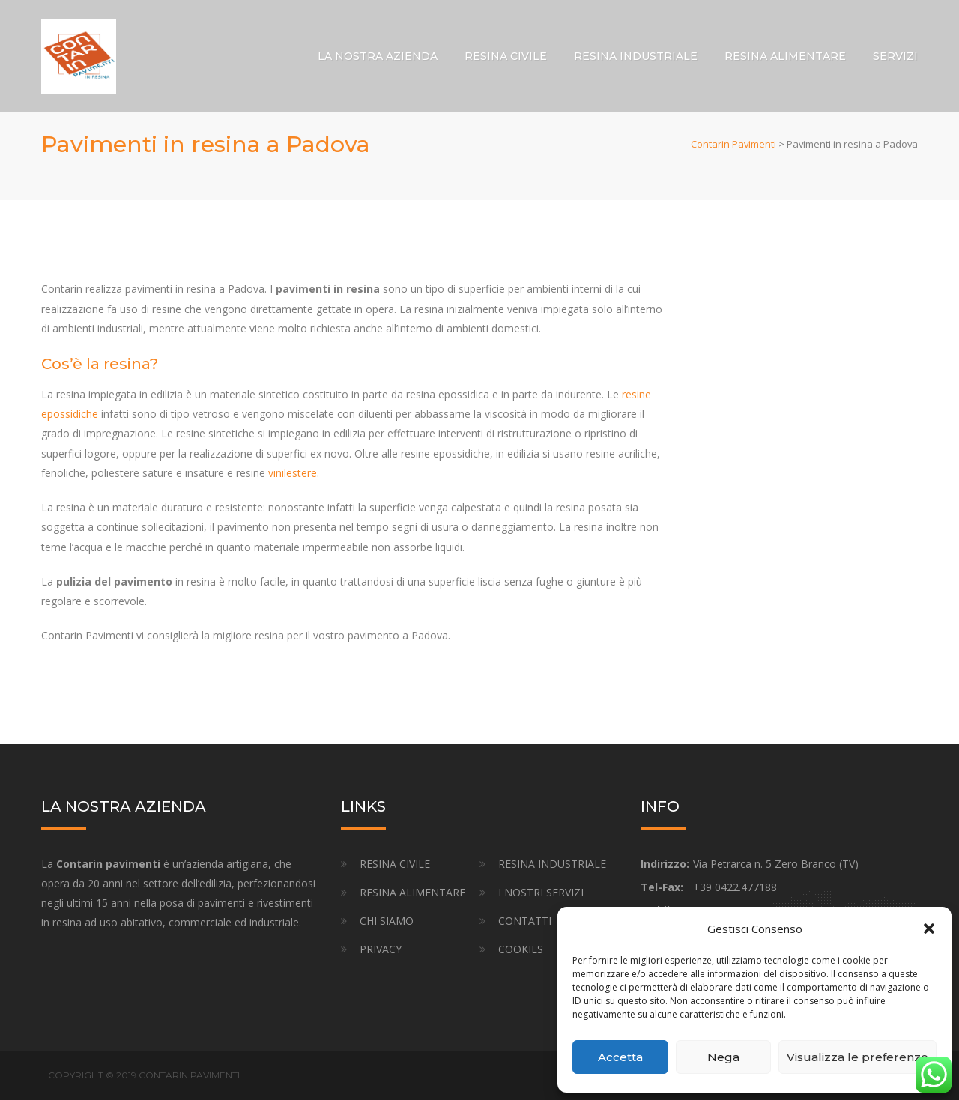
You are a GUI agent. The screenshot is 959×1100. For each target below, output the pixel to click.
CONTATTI (524, 921)
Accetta (620, 1057)
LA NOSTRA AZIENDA (378, 56)
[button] (929, 928)
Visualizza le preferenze (857, 1057)
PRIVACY (381, 949)
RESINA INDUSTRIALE (636, 56)
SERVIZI (895, 56)
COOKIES (520, 949)
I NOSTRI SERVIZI (541, 892)
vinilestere (292, 473)
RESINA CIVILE (506, 56)
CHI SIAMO (387, 921)
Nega (723, 1057)
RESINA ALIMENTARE (785, 56)
